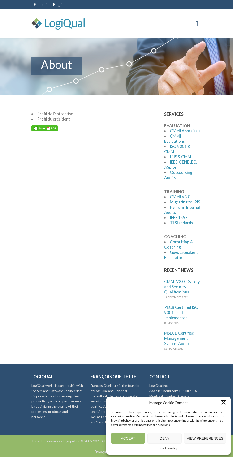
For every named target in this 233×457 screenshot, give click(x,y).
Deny (165, 438)
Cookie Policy (168, 448)
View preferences (205, 438)
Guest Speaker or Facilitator (182, 255)
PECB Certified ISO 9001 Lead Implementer (181, 312)
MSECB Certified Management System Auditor (179, 338)
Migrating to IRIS (185, 201)
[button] (223, 402)
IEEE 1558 (179, 217)
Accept (128, 438)
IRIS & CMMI (181, 156)
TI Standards (181, 222)
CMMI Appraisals (185, 130)
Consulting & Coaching (178, 244)
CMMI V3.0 (180, 196)
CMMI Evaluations (174, 139)
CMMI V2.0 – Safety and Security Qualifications (182, 286)
